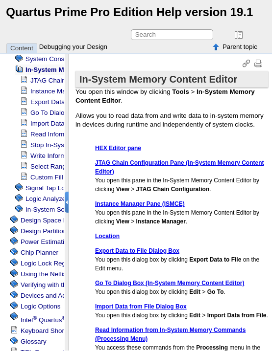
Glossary (34, 341)
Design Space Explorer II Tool (63, 220)
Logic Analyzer (62, 188)
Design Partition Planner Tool (63, 231)
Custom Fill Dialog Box (63, 177)
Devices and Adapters (52, 295)
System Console (49, 59)
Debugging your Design (73, 46)
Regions (49, 263)
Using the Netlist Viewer (55, 274)
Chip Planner (39, 252)
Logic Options (41, 306)
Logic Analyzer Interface (60, 198)
